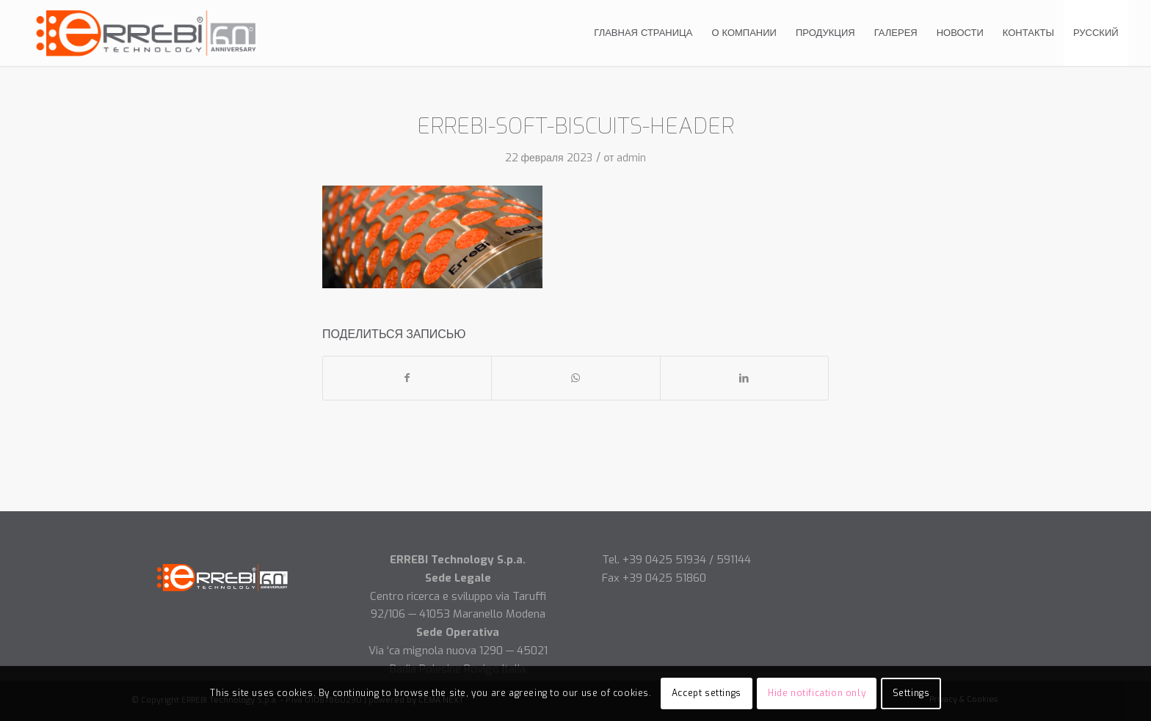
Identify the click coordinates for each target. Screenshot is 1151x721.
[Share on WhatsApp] (575, 378)
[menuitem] (643, 33)
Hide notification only (816, 693)
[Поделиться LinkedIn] (744, 378)
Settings (911, 693)
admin (631, 158)
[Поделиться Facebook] (407, 378)
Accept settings (706, 693)
